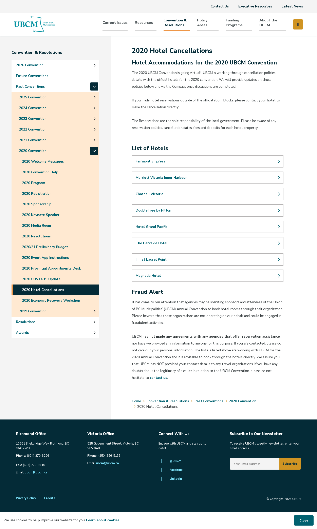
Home (136, 401)
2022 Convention (32, 129)
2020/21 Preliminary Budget (45, 247)
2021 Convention (32, 140)
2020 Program (33, 183)
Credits (49, 498)
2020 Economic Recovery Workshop (51, 300)
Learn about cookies (102, 520)
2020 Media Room (36, 225)
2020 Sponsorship (36, 204)
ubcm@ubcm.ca (36, 472)
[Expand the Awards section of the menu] (94, 333)
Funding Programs (234, 22)
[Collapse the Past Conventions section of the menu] (94, 87)
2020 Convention (32, 151)
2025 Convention (32, 97)
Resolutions (26, 322)
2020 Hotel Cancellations (43, 290)
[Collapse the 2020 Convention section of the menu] (94, 151)
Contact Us (220, 6)
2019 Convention (32, 311)
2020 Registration (37, 193)
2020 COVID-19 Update (41, 279)
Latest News (292, 6)
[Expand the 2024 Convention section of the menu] (94, 108)
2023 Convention (32, 118)
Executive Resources (255, 6)
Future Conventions (32, 76)
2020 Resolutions (36, 236)
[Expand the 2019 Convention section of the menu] (94, 311)
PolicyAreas (202, 22)
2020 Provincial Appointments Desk (51, 268)
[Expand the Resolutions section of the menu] (94, 322)
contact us (158, 377)
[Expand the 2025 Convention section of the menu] (94, 97)
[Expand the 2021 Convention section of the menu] (94, 140)
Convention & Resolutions (175, 22)
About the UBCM (268, 22)
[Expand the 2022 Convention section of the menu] (94, 129)
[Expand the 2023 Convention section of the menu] (94, 119)
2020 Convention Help (40, 172)
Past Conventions (30, 86)
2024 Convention (32, 108)
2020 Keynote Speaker (40, 215)
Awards (22, 332)
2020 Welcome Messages (43, 161)
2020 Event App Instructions (45, 257)
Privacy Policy (26, 498)
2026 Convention (29, 65)
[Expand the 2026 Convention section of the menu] (94, 65)
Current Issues (115, 22)
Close (303, 520)
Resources (144, 22)
